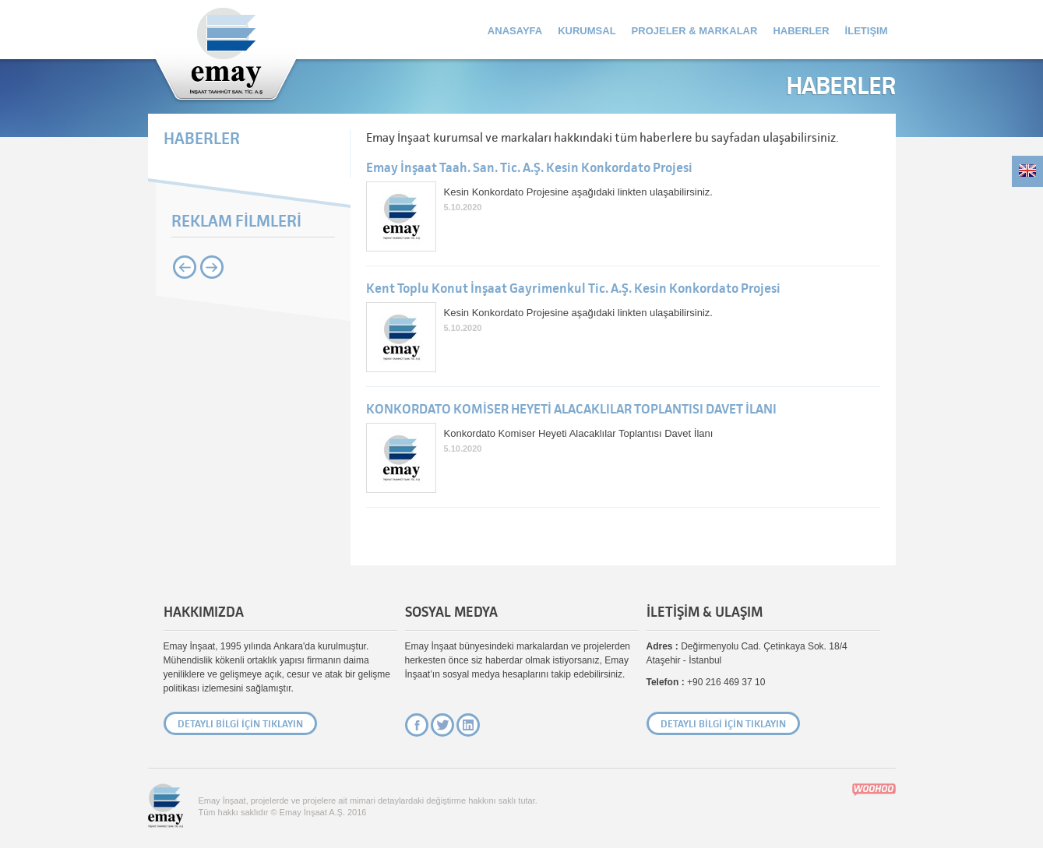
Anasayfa (515, 31)
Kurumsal (586, 31)
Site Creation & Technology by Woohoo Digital (874, 789)
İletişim (866, 31)
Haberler (801, 31)
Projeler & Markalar (695, 31)
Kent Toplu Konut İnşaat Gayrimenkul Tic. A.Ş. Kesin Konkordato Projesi (573, 288)
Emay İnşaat (225, 52)
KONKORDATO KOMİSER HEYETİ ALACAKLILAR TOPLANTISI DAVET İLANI (571, 409)
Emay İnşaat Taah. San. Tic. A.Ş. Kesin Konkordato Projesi (529, 168)
